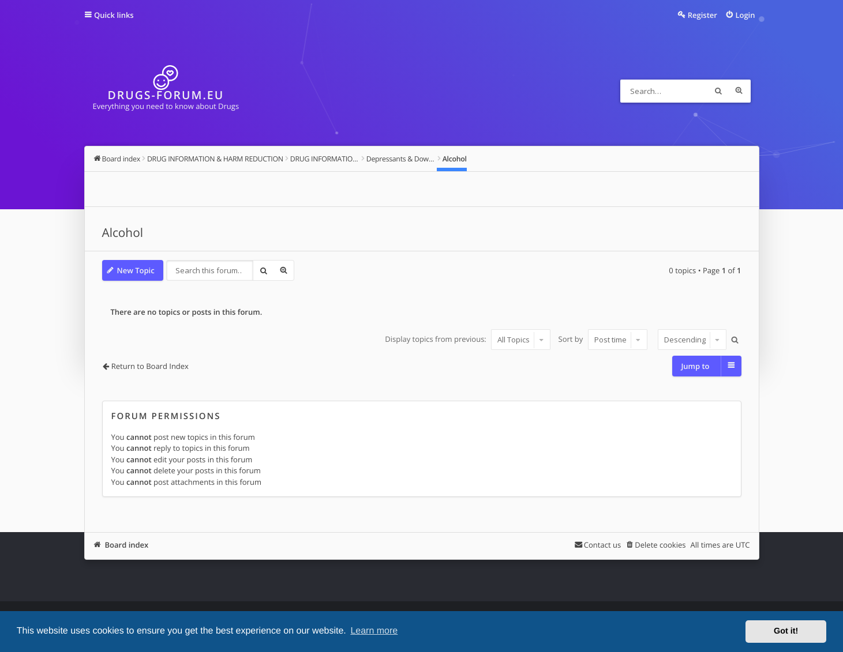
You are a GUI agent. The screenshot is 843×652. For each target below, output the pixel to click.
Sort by (603, 339)
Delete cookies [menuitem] (660, 545)
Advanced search (739, 91)
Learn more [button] (374, 631)
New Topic (136, 270)
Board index (127, 545)
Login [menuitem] (745, 15)
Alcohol (122, 233)
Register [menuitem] (702, 15)
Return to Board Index (150, 366)
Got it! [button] (786, 631)
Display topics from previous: (467, 339)
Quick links (114, 15)
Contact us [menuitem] (602, 545)
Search (718, 91)
